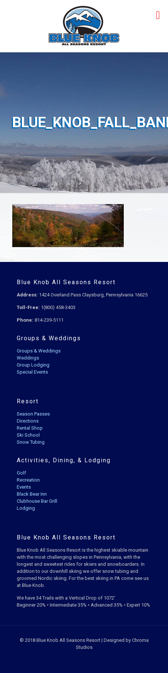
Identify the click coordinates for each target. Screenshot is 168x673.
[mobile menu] (158, 15)
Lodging (26, 508)
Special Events (32, 372)
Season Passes (33, 414)
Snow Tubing (31, 442)
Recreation (28, 480)
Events (24, 487)
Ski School (28, 435)
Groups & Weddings (39, 351)
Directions (28, 421)
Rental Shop (30, 428)
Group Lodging (33, 365)
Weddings (28, 358)
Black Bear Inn (32, 494)
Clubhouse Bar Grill (37, 501)
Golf (21, 473)
